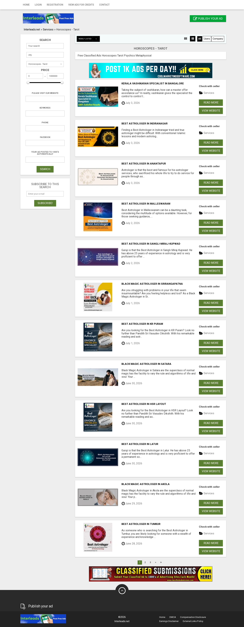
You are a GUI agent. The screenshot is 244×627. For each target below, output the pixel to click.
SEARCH (45, 169)
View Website (211, 110)
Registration (55, 4)
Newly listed (89, 39)
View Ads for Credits (81, 4)
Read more (211, 102)
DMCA (172, 617)
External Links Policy (193, 621)
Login (38, 4)
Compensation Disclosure (193, 617)
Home (26, 4)
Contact (104, 4)
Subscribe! (45, 203)
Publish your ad (208, 18)
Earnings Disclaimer (169, 621)
